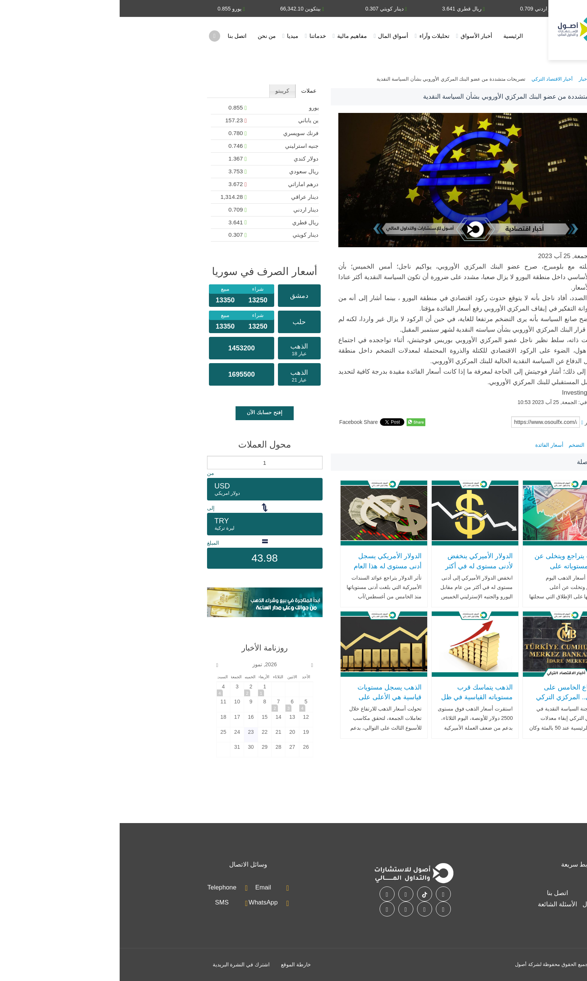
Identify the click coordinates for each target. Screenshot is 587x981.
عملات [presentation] (189, 90)
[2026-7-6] (172, 704)
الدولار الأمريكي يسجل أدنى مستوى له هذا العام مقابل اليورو (268, 566)
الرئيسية (393, 36)
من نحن (147, 36)
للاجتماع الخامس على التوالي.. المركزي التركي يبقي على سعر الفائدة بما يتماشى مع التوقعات (449, 702)
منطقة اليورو (484, 445)
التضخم (457, 445)
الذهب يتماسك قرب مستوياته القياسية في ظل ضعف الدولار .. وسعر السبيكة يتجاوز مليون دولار (356, 702)
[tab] (189, 91)
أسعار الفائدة (430, 445)
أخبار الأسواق (356, 36)
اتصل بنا (117, 36)
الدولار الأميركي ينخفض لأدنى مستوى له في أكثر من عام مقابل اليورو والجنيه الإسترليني (359, 571)
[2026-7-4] (104, 689)
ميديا (173, 36)
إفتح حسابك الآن (145, 412)
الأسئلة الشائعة (438, 904)
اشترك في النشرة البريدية (121, 964)
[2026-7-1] (145, 689)
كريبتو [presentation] (163, 90)
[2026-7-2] (131, 689)
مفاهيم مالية (232, 36)
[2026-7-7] (158, 704)
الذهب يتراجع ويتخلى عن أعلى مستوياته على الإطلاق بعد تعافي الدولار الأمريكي (449, 571)
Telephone (102, 887)
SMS (102, 902)
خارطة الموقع (176, 964)
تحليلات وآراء (315, 36)
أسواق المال (273, 36)
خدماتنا (198, 36)
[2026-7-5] (186, 704)
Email (144, 887)
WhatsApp (143, 902)
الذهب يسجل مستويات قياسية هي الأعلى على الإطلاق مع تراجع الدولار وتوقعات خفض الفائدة (269, 702)
